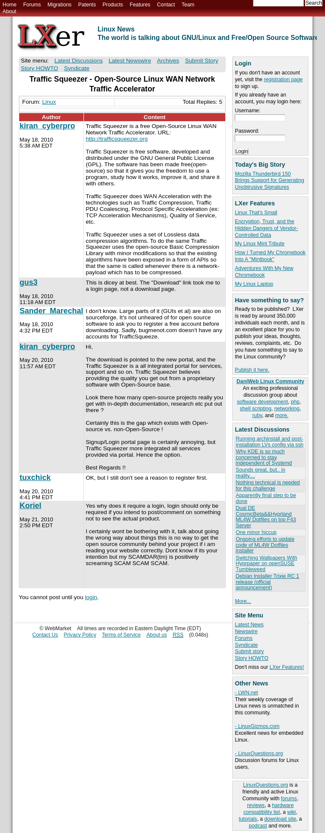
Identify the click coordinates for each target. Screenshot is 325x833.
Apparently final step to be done (266, 498)
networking (286, 409)
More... (243, 601)
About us (157, 635)
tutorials (248, 819)
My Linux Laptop (254, 284)
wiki (291, 812)
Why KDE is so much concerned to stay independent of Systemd (264, 457)
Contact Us (45, 635)
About (9, 11)
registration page (283, 79)
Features (140, 5)
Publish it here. (252, 370)
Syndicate (246, 645)
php (295, 402)
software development (262, 402)
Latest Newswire (130, 60)
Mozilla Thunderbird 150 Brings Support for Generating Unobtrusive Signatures (269, 180)
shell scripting (255, 409)
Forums (31, 5)
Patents (87, 5)
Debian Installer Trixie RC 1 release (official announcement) (267, 582)
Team (187, 5)
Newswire (246, 631)
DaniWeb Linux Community (270, 381)
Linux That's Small (256, 213)
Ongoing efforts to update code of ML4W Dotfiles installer (265, 545)
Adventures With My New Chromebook (264, 271)
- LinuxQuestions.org (259, 753)
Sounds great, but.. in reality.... (260, 472)
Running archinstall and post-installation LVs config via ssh (269, 441)
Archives (168, 60)
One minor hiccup (256, 532)
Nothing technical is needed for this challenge (267, 485)
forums (289, 799)
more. (281, 415)
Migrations (59, 5)
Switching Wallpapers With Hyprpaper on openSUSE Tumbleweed (266, 563)
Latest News (249, 625)
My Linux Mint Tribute (259, 244)
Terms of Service (121, 635)
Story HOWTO (251, 658)
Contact (166, 5)
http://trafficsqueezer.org (117, 139)
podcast (258, 826)
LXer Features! (287, 667)
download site (280, 819)
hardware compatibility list (268, 808)
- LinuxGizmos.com (257, 726)
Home (10, 5)
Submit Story (201, 60)
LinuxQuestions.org (265, 785)
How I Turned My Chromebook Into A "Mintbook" (270, 256)
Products (113, 5)
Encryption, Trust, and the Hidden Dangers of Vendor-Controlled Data (266, 228)
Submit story (249, 651)
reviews (256, 805)
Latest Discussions (79, 60)
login (91, 597)
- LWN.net (246, 693)
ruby (257, 415)
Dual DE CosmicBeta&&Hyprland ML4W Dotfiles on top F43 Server (266, 516)
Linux (49, 102)
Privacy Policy (80, 635)
